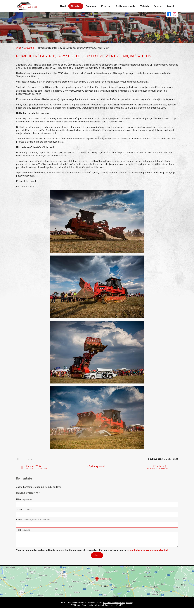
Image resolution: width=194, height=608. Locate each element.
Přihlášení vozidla (125, 6)
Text (23, 529)
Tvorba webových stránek (93, 605)
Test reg (129, 602)
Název (24, 499)
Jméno (24, 509)
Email (33, 519)
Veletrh (144, 6)
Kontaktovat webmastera (114, 602)
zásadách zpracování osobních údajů (148, 550)
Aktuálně (76, 6)
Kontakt (171, 6)
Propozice (91, 6)
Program (106, 6)
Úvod (63, 6)
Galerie (158, 6)
